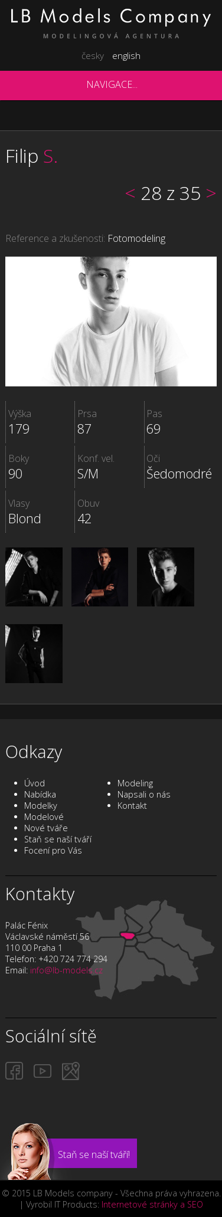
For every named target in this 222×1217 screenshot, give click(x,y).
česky (92, 55)
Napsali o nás (144, 794)
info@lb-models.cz (66, 970)
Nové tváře (46, 828)
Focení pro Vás (53, 850)
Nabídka (40, 794)
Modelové (44, 816)
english (126, 55)
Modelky (40, 805)
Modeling (135, 783)
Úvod (34, 783)
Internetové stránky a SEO (152, 1204)
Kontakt (132, 805)
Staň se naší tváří (58, 839)
